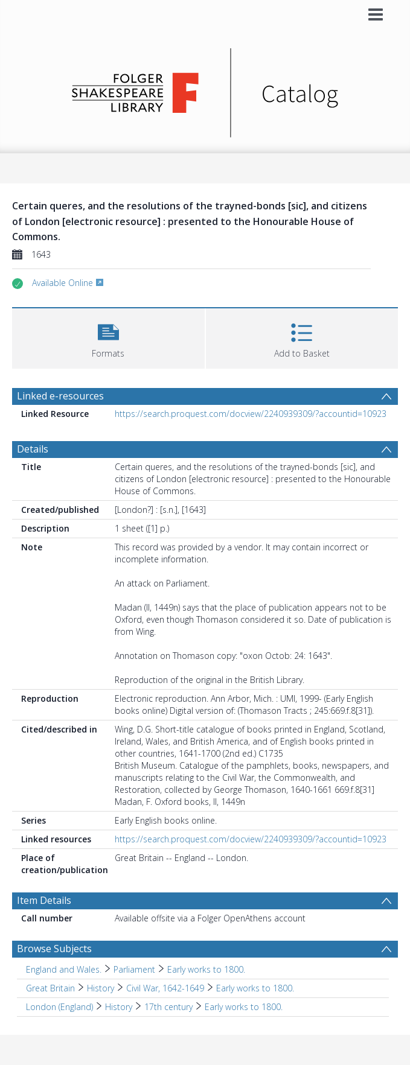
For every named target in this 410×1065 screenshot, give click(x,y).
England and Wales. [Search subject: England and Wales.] (63, 969)
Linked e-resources (60, 395)
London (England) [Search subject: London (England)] (59, 1007)
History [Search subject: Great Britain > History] (100, 988)
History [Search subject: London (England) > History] (118, 1007)
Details (32, 449)
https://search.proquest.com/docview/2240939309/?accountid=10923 (250, 413)
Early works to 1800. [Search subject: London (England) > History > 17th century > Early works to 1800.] (244, 1007)
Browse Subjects (54, 948)
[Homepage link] (205, 89)
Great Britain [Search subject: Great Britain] (50, 988)
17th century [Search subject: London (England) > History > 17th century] (168, 1007)
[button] (108, 337)
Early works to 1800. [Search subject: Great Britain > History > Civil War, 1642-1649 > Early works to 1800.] (255, 988)
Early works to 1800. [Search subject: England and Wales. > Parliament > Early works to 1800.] (206, 969)
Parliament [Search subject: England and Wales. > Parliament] (134, 969)
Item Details (44, 900)
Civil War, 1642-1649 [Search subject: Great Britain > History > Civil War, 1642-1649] (165, 988)
